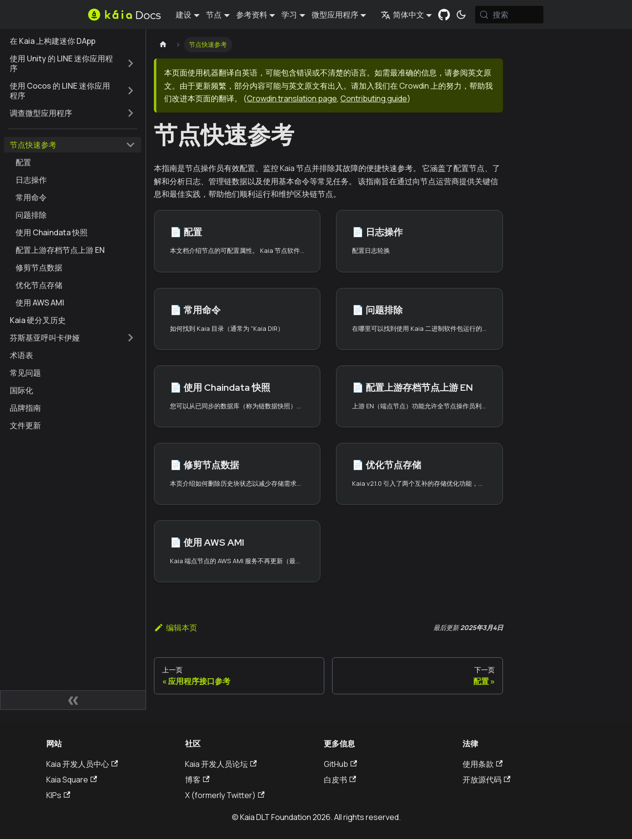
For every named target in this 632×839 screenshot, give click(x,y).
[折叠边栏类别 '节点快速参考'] (130, 145)
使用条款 (482, 764)
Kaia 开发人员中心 (82, 764)
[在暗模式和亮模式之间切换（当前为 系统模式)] (461, 14)
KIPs (58, 795)
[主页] (163, 44)
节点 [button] (214, 14)
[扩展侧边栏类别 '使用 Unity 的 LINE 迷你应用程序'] (130, 63)
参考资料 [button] (251, 14)
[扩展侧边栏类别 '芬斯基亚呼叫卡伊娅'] (130, 337)
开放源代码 (486, 779)
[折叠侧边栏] (73, 700)
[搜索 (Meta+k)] (509, 14)
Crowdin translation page (292, 98)
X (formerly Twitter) (224, 795)
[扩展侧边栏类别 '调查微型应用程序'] (130, 113)
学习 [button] (289, 14)
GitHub (340, 764)
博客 (197, 779)
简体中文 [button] (402, 14)
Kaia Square (71, 779)
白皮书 (340, 779)
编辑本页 (175, 627)
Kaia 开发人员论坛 (221, 764)
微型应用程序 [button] (335, 14)
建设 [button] (183, 14)
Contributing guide (373, 98)
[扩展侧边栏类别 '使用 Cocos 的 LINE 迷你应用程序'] (130, 90)
